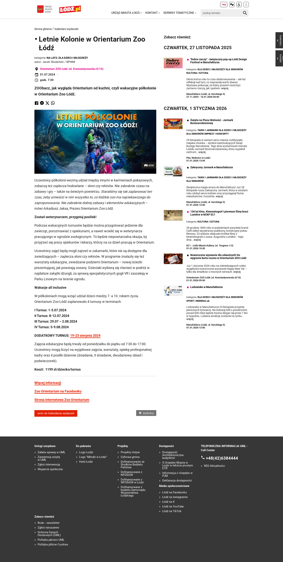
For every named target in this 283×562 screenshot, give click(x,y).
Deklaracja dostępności (177, 480)
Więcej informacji (47, 383)
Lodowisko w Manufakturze (206, 287)
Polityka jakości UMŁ (51, 539)
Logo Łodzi (86, 452)
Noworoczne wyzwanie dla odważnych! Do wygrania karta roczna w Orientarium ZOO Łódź (218, 257)
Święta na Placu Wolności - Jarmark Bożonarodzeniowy (211, 122)
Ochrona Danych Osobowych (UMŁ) (49, 534)
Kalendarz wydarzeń (66, 28)
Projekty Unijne (130, 452)
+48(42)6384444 (222, 458)
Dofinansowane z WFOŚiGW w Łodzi (132, 481)
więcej (224, 88)
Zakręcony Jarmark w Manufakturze (211, 167)
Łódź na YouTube (173, 506)
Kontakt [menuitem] (151, 12)
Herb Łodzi (86, 461)
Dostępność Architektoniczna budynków (173, 455)
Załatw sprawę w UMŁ (51, 452)
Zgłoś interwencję (49, 464)
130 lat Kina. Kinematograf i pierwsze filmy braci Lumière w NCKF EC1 (219, 213)
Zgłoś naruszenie (48, 527)
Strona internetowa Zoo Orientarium (61, 400)
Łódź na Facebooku (174, 492)
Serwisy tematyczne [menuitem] (178, 12)
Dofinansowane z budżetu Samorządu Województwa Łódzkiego (133, 491)
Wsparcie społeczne (50, 469)
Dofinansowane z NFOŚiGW (131, 473)
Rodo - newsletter (49, 523)
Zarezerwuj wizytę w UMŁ (49, 458)
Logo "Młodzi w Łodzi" (93, 457)
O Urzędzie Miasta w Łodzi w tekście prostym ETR (177, 465)
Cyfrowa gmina (130, 457)
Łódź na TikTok (171, 511)
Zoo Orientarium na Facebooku (57, 391)
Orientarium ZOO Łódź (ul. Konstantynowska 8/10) (71, 69)
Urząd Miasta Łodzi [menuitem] (125, 12)
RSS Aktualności (214, 466)
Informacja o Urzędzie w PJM (177, 474)
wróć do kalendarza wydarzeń (55, 413)
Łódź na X (168, 501)
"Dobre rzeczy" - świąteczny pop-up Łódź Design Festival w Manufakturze (218, 61)
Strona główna (43, 28)
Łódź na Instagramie (175, 497)
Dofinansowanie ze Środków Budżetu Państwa (132, 464)
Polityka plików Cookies (53, 544)
